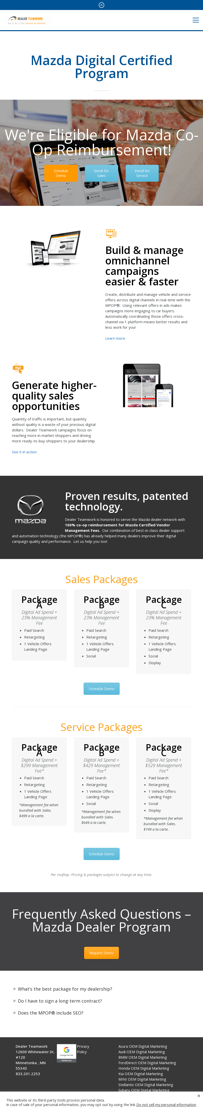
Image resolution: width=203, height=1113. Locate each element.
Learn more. (115, 338)
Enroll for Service (142, 173)
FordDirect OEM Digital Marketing (147, 1062)
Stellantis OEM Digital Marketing (145, 1084)
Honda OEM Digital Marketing (143, 1068)
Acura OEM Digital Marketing (142, 1046)
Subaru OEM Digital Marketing (143, 1090)
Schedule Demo (61, 173)
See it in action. (24, 451)
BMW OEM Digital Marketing (142, 1057)
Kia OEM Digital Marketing (140, 1073)
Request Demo (101, 953)
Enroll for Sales (101, 173)
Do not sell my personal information (166, 1104)
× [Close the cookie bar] (199, 1095)
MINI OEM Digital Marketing (142, 1079)
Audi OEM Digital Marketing (141, 1051)
